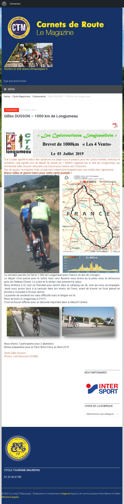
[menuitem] (4, 3)
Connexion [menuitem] (15, 3)
